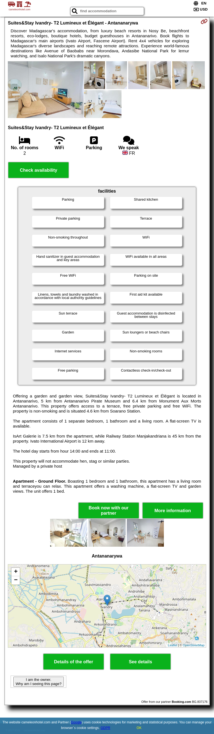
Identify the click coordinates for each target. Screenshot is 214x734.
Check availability (38, 170)
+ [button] (16, 572)
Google (76, 722)
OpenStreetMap (194, 645)
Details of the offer (73, 661)
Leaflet (172, 645)
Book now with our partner (108, 510)
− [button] (16, 580)
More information (172, 510)
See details (140, 661)
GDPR (105, 728)
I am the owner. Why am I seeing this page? (38, 681)
